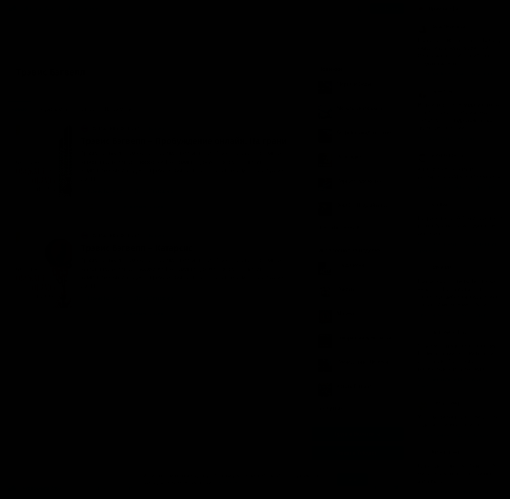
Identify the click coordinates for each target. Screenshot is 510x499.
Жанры (33, 8)
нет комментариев (138, 206)
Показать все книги (341, 227)
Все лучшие (333, 408)
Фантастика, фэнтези (110, 128)
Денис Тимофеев (154, 191)
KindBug (432, 204)
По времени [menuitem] (118, 109)
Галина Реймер (439, 403)
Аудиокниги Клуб (34, 489)
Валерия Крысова (442, 155)
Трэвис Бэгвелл (104, 191)
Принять (352, 479)
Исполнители (83, 8)
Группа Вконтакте (357, 434)
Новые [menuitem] (19, 109)
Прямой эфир (445, 8)
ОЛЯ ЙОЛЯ (435, 268)
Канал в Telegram (357, 452)
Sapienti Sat (436, 91)
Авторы (54, 8)
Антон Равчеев (439, 452)
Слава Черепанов (441, 26)
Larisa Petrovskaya (442, 332)
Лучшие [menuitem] (86, 109)
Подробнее (226, 483)
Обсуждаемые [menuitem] (52, 109)
